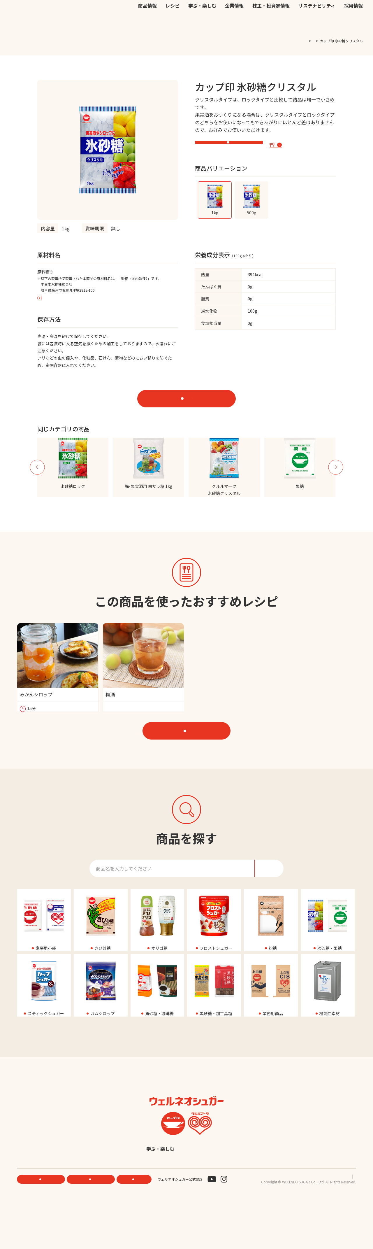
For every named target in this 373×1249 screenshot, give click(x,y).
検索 (335, 12)
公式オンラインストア (219, 11)
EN (285, 11)
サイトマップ (345, 1222)
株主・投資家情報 (271, 24)
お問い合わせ (254, 11)
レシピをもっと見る (189, 755)
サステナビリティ (316, 24)
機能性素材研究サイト (177, 11)
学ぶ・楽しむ (202, 24)
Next (335, 477)
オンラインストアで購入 (192, 400)
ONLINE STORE (92, 1225)
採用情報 (353, 24)
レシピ (173, 24)
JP (277, 11)
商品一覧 (306, 40)
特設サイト (231, 146)
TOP (288, 40)
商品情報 (147, 24)
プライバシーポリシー (310, 1222)
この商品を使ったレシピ (301, 145)
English (231, 1195)
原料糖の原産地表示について (67, 299)
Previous (37, 477)
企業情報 (234, 24)
